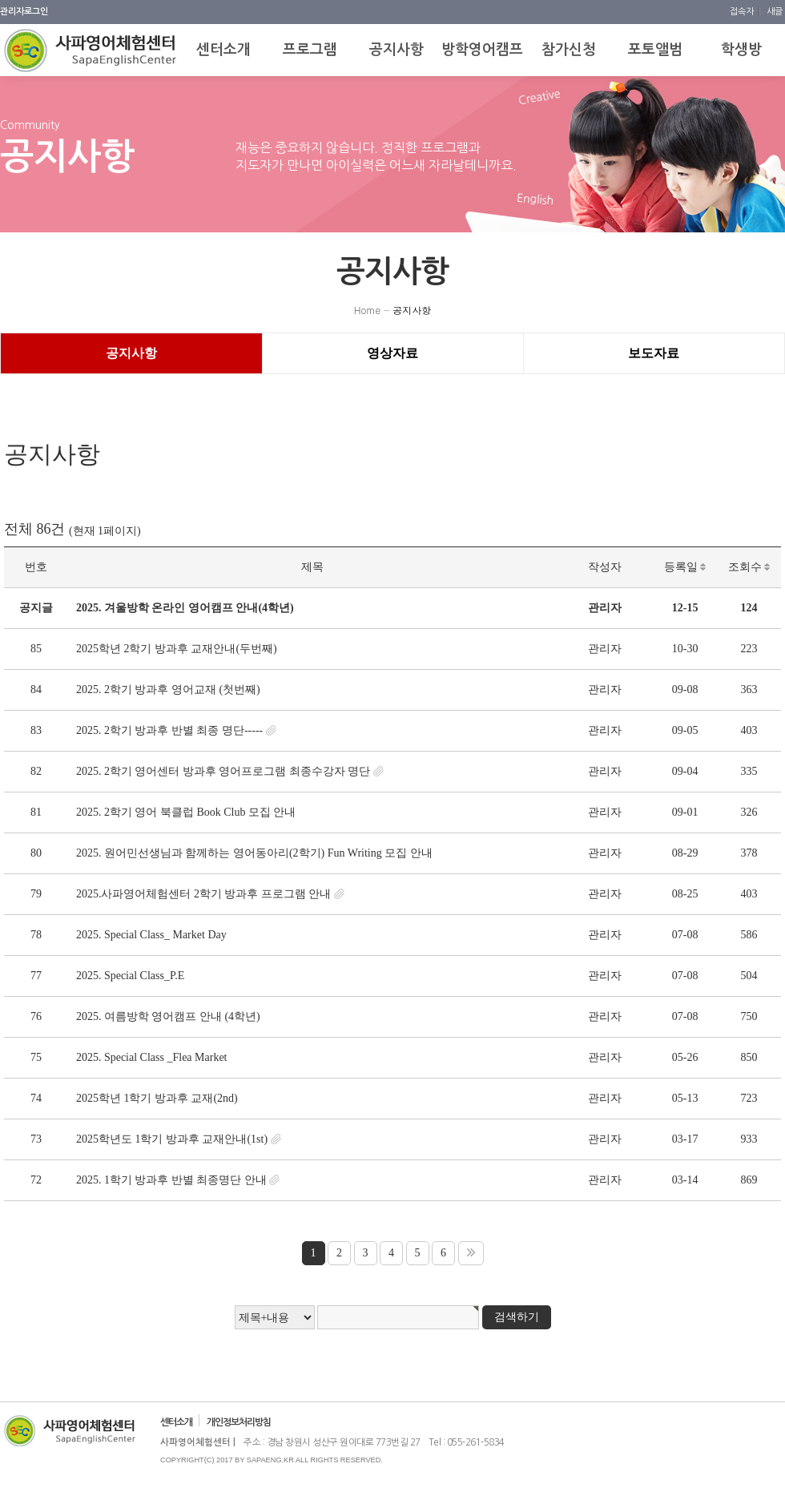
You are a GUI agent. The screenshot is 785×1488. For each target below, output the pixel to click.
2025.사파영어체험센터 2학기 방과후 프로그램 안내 (204, 894)
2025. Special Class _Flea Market (151, 1057)
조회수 (749, 567)
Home (367, 310)
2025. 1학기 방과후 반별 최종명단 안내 (171, 1180)
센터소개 (176, 1422)
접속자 (743, 11)
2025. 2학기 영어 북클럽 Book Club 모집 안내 (186, 812)
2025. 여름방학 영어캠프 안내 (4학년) (168, 1016)
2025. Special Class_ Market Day (151, 935)
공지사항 (411, 310)
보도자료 (653, 353)
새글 (775, 11)
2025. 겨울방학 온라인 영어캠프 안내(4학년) (185, 608)
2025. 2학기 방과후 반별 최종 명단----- (169, 730)
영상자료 (392, 353)
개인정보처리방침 (239, 1422)
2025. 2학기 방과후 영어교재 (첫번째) (168, 690)
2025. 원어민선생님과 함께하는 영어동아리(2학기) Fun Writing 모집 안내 (254, 853)
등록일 (685, 567)
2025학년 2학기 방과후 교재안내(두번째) (176, 649)
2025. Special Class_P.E (130, 976)
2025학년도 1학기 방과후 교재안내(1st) (172, 1139)
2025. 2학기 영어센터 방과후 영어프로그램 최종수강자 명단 (223, 771)
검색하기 (516, 1317)
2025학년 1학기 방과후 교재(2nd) (157, 1098)
